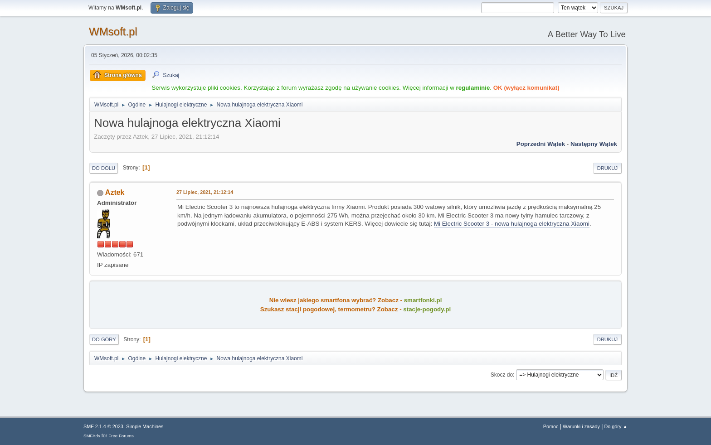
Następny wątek (593, 143)
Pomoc (551, 426)
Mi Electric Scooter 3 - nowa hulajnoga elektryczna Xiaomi (511, 223)
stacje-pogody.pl (427, 309)
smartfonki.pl (423, 300)
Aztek (115, 192)
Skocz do (502, 375)
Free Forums (121, 435)
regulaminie (473, 87)
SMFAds (91, 435)
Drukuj (607, 168)
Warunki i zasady (581, 426)
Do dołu (103, 168)
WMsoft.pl (113, 31)
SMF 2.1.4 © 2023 (103, 426)
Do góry (104, 339)
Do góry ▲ (616, 426)
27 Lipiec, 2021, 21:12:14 (204, 192)
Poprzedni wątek (540, 143)
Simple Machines (144, 426)
